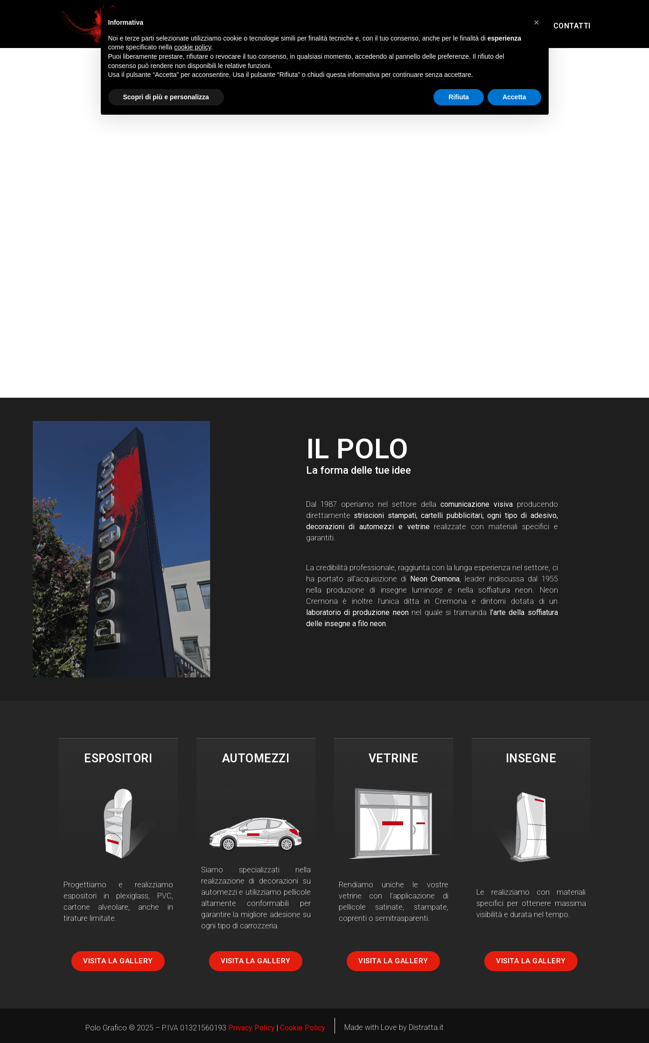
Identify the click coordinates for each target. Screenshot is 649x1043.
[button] (536, 22)
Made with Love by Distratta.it (394, 1027)
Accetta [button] (514, 97)
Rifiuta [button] (458, 97)
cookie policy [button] (192, 47)
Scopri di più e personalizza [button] (166, 97)
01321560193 (203, 1027)
